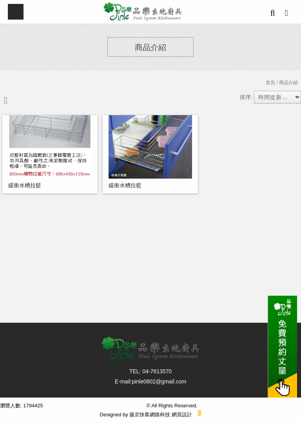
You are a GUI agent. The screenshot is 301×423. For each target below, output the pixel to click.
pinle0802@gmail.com (159, 381)
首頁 (270, 82)
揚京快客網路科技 (149, 415)
